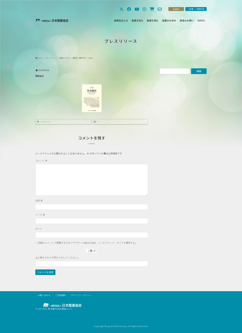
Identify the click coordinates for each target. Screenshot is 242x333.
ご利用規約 (60, 295)
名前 (39, 200)
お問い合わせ (44, 295)
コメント (41, 160)
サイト (38, 228)
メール (40, 214)
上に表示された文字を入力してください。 (57, 257)
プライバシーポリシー (81, 295)
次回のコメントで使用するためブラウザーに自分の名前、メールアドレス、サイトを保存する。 (87, 242)
